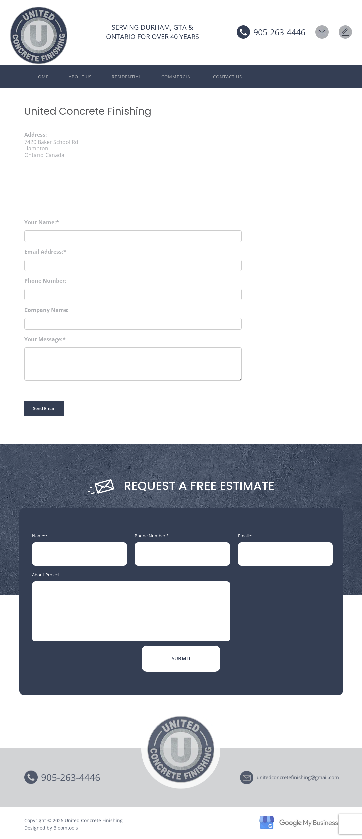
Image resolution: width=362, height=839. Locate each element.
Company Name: (46, 310)
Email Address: (43, 251)
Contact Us (227, 77)
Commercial (177, 77)
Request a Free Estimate (345, 32)
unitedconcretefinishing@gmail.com (298, 778)
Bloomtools (65, 829)
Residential (126, 77)
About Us (80, 77)
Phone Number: (45, 280)
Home (41, 77)
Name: (38, 536)
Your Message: (43, 339)
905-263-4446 (279, 32)
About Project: (46, 575)
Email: (244, 536)
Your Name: (40, 222)
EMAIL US (322, 32)
